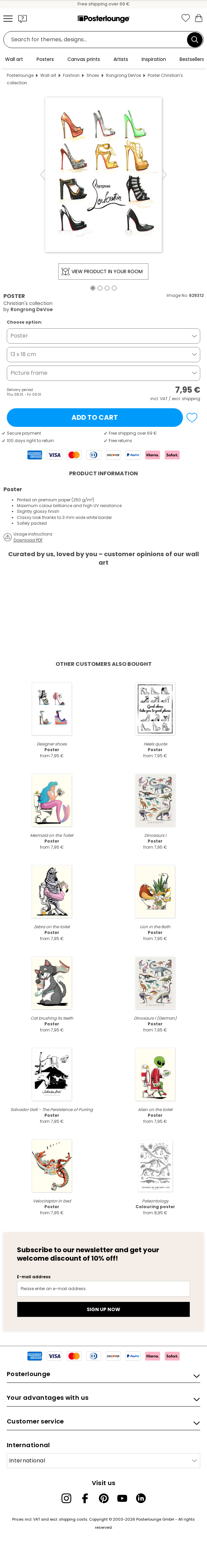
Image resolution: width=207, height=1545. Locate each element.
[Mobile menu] (8, 18)
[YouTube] (122, 1498)
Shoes (92, 75)
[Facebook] (85, 1498)
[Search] (195, 40)
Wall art (48, 75)
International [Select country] (27, 1460)
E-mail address (33, 1277)
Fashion (71, 75)
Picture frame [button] (29, 373)
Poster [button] (19, 336)
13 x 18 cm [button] (23, 354)
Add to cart (94, 417)
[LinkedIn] (141, 1498)
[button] (22, 18)
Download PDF (28, 540)
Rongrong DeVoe (123, 75)
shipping (191, 398)
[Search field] (97, 39)
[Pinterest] (104, 1498)
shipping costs (73, 1519)
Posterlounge (20, 75)
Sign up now (103, 1309)
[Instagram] (66, 1498)
